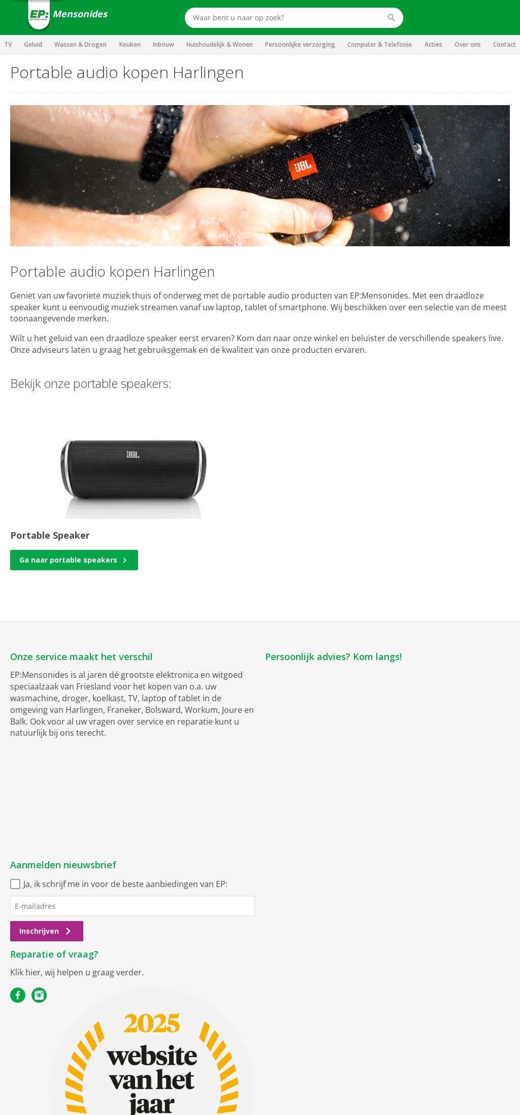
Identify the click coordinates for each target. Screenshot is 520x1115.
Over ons (467, 44)
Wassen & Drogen (80, 44)
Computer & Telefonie (379, 44)
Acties (433, 44)
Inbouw (163, 44)
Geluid (33, 44)
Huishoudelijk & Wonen (219, 44)
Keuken (130, 44)
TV (8, 44)
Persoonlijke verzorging (300, 44)
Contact (504, 44)
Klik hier (25, 972)
